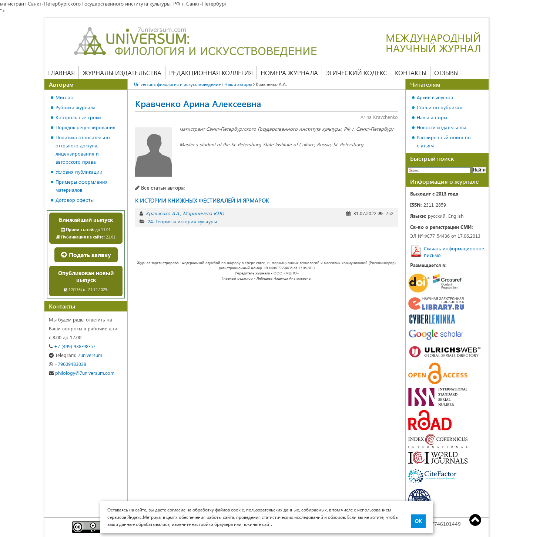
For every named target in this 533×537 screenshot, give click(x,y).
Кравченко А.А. (163, 213)
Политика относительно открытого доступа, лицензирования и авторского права (83, 149)
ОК (418, 521)
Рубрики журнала (75, 107)
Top (475, 520)
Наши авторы (238, 84)
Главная (61, 73)
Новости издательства (441, 127)
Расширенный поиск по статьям (444, 141)
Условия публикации (79, 172)
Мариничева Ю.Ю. (204, 213)
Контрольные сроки (78, 117)
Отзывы (446, 73)
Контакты (410, 73)
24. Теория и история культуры (182, 221)
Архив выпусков (435, 97)
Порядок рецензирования (85, 127)
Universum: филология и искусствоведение (177, 84)
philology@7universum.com (81, 373)
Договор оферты (75, 200)
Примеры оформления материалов (82, 186)
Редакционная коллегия (211, 73)
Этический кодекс (356, 73)
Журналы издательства (122, 73)
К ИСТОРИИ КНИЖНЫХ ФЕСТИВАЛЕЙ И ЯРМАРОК (202, 200)
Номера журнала (289, 73)
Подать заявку (86, 255)
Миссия (64, 97)
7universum (75, 355)
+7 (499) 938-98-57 (72, 346)
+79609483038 (67, 364)
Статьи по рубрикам (440, 107)
